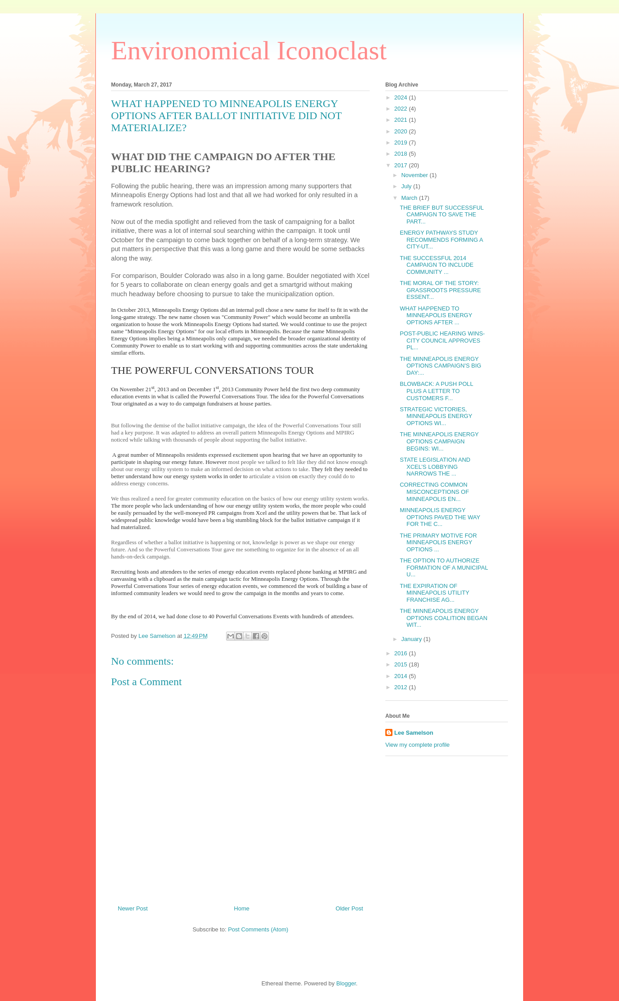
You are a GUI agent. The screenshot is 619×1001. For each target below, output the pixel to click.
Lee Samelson (413, 732)
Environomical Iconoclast (249, 50)
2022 (401, 108)
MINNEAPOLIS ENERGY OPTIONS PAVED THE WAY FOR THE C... (440, 517)
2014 (401, 676)
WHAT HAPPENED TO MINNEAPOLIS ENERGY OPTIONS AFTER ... (436, 315)
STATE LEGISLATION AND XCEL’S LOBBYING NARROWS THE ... (435, 466)
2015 (401, 664)
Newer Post (133, 908)
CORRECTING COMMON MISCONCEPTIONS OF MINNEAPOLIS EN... (434, 491)
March (410, 197)
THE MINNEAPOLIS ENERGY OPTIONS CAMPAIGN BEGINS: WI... (439, 441)
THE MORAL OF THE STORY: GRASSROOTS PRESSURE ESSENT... (440, 290)
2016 (401, 653)
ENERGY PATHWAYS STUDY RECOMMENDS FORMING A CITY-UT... (441, 239)
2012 (401, 687)
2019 (401, 142)
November (415, 175)
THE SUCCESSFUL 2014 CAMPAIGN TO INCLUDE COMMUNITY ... (436, 265)
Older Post (349, 908)
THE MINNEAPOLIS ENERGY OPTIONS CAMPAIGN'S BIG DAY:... (440, 366)
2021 (401, 119)
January (412, 639)
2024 (401, 97)
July (407, 186)
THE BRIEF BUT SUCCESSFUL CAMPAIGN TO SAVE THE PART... (441, 214)
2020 (401, 131)
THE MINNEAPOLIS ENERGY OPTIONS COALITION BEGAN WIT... (443, 618)
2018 (401, 153)
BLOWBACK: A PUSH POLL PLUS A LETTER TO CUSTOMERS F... (436, 391)
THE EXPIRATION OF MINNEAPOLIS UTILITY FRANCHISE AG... (434, 593)
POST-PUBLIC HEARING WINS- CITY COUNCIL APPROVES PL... (442, 340)
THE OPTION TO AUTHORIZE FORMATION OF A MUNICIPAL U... (444, 567)
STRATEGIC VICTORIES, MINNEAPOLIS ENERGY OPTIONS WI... (436, 416)
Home (242, 908)
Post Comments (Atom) (258, 929)
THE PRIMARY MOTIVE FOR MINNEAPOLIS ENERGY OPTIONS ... (438, 542)
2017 (401, 165)
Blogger (346, 983)
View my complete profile (417, 744)
